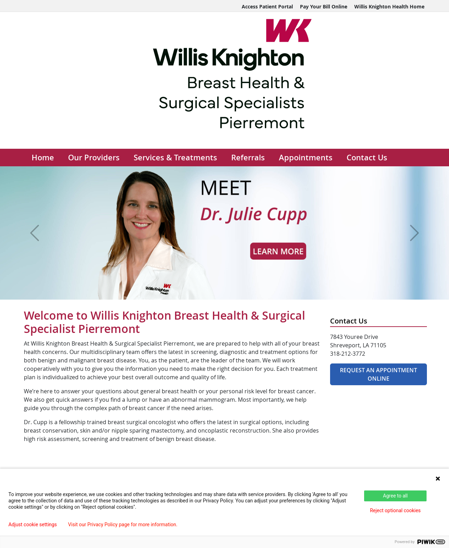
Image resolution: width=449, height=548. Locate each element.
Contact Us (367, 157)
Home (43, 157)
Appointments (306, 157)
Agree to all (395, 496)
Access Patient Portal (267, 6)
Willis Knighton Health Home (389, 6)
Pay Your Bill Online (323, 6)
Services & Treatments (175, 157)
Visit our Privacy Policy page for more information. (122, 524)
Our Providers (94, 157)
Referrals (248, 157)
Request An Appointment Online (378, 374)
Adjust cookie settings (32, 524)
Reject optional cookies (395, 510)
